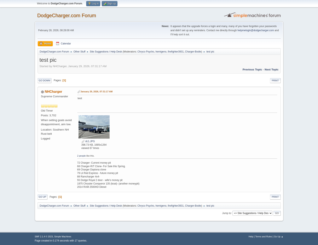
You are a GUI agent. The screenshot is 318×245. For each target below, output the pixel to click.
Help (251, 236)
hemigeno (161, 51)
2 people (81, 156)
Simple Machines (62, 236)
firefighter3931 (176, 51)
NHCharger (53, 91)
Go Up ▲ (278, 236)
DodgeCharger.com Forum (66, 15)
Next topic (271, 69)
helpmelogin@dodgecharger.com (255, 30)
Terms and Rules (263, 236)
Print (275, 80)
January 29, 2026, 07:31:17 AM (97, 91)
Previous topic (252, 69)
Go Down (44, 80)
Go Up (42, 197)
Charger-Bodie (193, 51)
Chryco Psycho (145, 51)
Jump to (226, 213)
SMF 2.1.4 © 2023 (44, 236)
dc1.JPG (88, 141)
